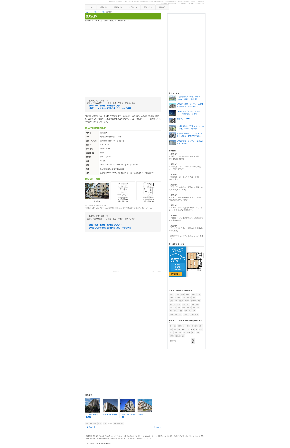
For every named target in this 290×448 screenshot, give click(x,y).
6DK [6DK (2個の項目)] (198, 332)
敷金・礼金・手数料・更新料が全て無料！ (105, 106)
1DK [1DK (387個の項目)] (171, 326)
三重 (179, 307)
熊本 (193, 304)
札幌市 (181, 301)
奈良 (183, 307)
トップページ (88, 12)
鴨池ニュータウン (184, 119)
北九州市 (193, 301)
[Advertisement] (122, 41)
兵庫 (183, 304)
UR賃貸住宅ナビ (92, 443)
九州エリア (104, 7)
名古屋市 (177, 297)
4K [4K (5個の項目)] (196, 329)
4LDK (105, 423)
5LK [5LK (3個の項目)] (193, 332)
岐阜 (199, 301)
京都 (181, 311)
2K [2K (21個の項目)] (196, 326)
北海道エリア (173, 301)
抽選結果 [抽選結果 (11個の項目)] (177, 336)
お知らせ (186, 314)
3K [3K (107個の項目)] (179, 329)
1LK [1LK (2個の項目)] (184, 326)
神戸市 (189, 297)
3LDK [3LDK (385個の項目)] (183, 329)
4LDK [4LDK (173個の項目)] (171, 332)
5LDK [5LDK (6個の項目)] (188, 332)
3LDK (99, 423)
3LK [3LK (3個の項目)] (188, 329)
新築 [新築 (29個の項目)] (183, 336)
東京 (183, 297)
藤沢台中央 (90, 427)
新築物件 (162, 7)
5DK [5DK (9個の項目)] (180, 332)
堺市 (171, 304)
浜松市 (187, 301)
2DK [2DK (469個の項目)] (192, 326)
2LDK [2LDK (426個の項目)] (200, 326)
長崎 (197, 304)
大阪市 (171, 297)
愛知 (171, 311)
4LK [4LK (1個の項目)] (176, 332)
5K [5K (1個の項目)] (184, 332)
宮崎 (186, 311)
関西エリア (118, 7)
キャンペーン (194, 314)
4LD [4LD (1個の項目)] (200, 329)
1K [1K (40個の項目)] (175, 326)
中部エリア (133, 7)
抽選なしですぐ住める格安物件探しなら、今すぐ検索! (110, 108)
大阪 (103, 12)
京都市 (177, 294)
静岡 (182, 294)
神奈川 (171, 294)
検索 (193, 341)
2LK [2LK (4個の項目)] (171, 329)
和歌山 (176, 311)
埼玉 (188, 304)
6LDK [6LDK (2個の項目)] (171, 336)
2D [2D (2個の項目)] (188, 326)
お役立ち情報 (173, 314)
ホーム (90, 7)
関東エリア (148, 7)
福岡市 (193, 294)
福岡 (194, 297)
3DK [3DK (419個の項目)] (175, 329)
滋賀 (180, 314)
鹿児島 (189, 307)
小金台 (157, 427)
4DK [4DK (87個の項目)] (192, 329)
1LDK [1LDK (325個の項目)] (179, 326)
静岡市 (187, 294)
